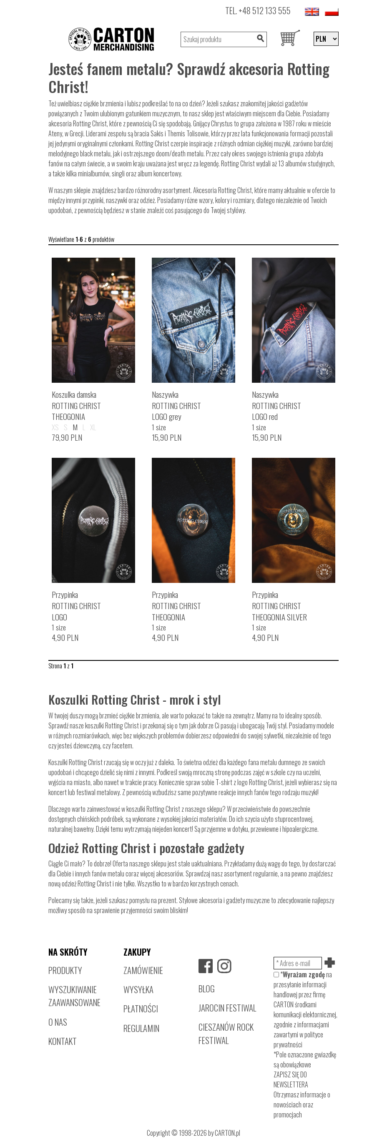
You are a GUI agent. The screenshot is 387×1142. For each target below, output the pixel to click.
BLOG (207, 988)
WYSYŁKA (138, 989)
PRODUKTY (65, 970)
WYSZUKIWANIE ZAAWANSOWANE (74, 996)
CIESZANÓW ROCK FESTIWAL (226, 1033)
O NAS (57, 1021)
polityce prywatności (298, 1039)
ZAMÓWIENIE (143, 970)
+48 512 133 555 (265, 10)
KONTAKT (62, 1040)
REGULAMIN (141, 1028)
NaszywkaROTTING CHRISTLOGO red (276, 405)
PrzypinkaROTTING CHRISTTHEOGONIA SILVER (279, 605)
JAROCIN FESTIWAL (227, 1007)
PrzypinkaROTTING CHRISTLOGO (76, 605)
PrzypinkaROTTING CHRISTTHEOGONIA (176, 605)
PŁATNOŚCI (140, 1008)
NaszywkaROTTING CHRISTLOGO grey (176, 405)
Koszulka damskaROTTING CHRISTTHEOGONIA (76, 405)
